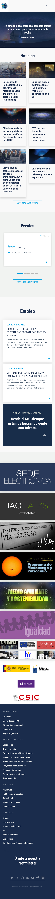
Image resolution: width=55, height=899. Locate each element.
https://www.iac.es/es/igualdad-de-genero (27, 625)
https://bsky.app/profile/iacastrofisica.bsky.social (37, 877)
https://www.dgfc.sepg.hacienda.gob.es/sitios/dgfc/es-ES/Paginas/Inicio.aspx (27, 645)
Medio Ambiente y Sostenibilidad (17, 762)
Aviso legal (8, 798)
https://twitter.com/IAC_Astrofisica (12, 877)
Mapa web (7, 790)
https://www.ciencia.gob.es (16, 668)
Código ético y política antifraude (18, 753)
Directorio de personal (13, 725)
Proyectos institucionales (14, 766)
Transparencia (9, 749)
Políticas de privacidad (13, 794)
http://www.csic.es (26, 698)
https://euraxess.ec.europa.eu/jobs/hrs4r (27, 655)
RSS (5, 830)
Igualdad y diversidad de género (17, 757)
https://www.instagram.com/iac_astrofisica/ (22, 877)
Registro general (10, 733)
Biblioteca (7, 729)
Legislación (8, 745)
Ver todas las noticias (27, 203)
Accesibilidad (9, 806)
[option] (27, 249)
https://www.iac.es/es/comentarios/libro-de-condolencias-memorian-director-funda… (46, 655)
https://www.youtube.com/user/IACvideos (32, 877)
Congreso (11, 246)
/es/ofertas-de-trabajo (44, 435)
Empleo (6, 818)
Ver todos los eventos (27, 282)
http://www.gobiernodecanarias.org (40, 668)
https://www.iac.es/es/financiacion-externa (46, 645)
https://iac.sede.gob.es (27, 477)
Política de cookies (11, 802)
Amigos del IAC (9, 778)
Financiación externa (12, 770)
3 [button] (28, 273)
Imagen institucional (12, 826)
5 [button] (36, 273)
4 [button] (32, 273)
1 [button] (20, 273)
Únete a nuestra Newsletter (27, 860)
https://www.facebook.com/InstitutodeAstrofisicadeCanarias (17, 877)
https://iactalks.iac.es (27, 506)
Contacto (7, 717)
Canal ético (8, 839)
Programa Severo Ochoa (14, 774)
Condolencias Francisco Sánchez (18, 843)
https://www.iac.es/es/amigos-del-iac (27, 566)
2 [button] (25, 273)
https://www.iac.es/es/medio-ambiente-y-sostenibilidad (27, 595)
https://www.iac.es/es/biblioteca (9, 645)
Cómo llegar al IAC (11, 721)
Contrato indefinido (16, 325)
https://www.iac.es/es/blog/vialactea (27, 536)
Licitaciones (8, 822)
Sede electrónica (10, 835)
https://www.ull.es (26, 684)
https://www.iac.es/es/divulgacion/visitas (9, 655)
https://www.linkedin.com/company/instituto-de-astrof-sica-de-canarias (27, 877)
